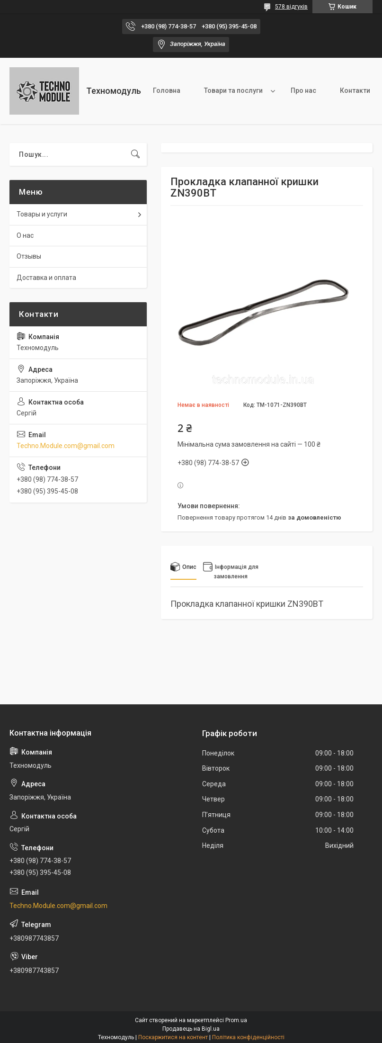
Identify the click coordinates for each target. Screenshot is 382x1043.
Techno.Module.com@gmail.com (66, 446)
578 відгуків (291, 6)
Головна (166, 90)
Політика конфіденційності (248, 1037)
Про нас (303, 90)
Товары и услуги (42, 214)
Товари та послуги (233, 90)
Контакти (355, 90)
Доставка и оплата (46, 277)
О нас (25, 235)
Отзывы (29, 256)
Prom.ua (236, 1020)
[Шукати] (135, 154)
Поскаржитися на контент (173, 1037)
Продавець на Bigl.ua (191, 1028)
